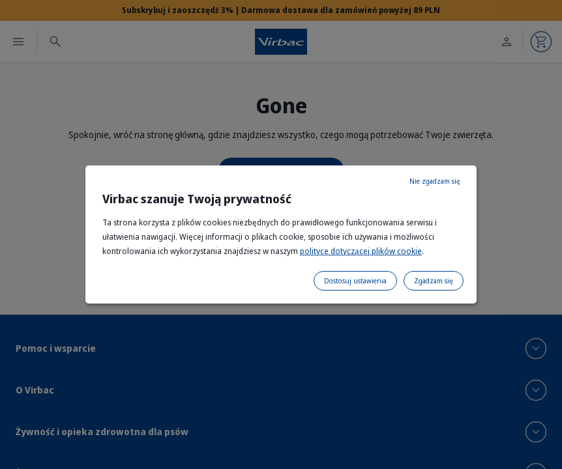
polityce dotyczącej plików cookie (361, 251)
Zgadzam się (433, 280)
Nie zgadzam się (434, 181)
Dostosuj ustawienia (355, 280)
